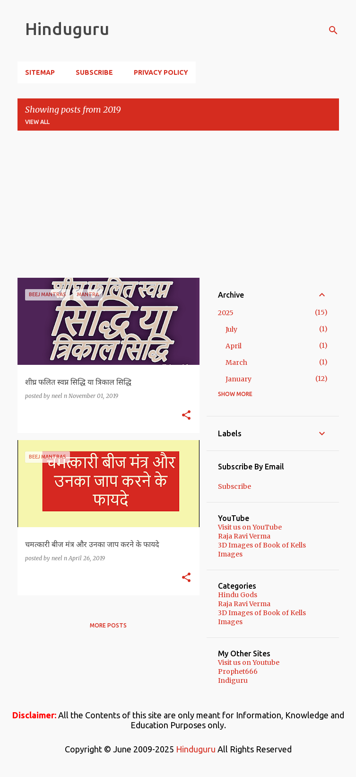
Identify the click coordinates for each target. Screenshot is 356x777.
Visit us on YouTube (250, 527)
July (231, 329)
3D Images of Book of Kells (262, 545)
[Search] (333, 30)
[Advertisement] (178, 204)
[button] (186, 415)
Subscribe (94, 72)
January (239, 379)
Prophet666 (238, 671)
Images (230, 554)
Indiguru (233, 680)
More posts (108, 625)
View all (37, 122)
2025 (226, 313)
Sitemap (40, 72)
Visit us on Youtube (248, 662)
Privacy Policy (161, 72)
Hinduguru (67, 28)
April (234, 346)
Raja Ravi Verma (244, 536)
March (236, 362)
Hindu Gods (237, 595)
